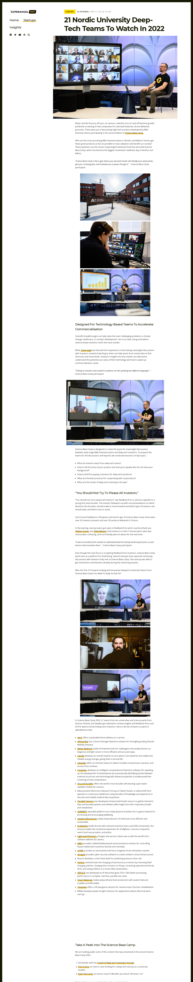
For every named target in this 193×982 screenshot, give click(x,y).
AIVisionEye (83, 741)
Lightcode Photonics (87, 836)
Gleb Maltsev (100, 531)
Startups (70, 11)
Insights (15, 27)
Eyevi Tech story (85, 973)
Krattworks (83, 826)
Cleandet (82, 763)
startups (30, 20)
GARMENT (82, 811)
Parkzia (81, 862)
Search (29, 35)
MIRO (80, 843)
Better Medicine (85, 748)
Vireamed (82, 887)
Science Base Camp (134, 133)
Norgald (81, 854)
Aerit (80, 737)
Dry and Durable (85, 783)
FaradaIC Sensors (86, 801)
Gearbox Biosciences (87, 818)
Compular (82, 770)
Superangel (84, 11)
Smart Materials (85, 880)
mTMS (80, 850)
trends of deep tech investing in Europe (115, 962)
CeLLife (81, 755)
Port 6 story (83, 966)
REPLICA (81, 872)
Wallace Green (82, 531)
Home (14, 20)
